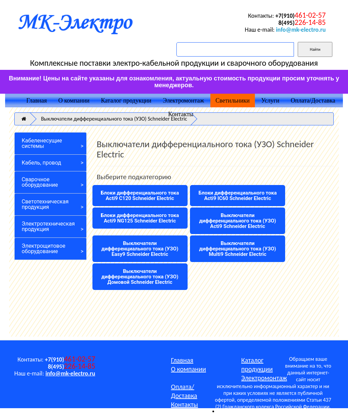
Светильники (232, 100)
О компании (74, 100)
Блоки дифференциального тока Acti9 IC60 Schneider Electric (237, 195)
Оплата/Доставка (313, 100)
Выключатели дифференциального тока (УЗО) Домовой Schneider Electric (139, 276)
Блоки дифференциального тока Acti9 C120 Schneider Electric (140, 195)
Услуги (270, 100)
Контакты (180, 114)
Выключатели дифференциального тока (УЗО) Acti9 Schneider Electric (237, 220)
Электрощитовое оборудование (44, 249)
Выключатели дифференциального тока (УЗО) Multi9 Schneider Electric (237, 248)
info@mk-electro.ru (301, 29)
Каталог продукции (126, 100)
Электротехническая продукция (48, 226)
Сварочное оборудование (40, 182)
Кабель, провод (41, 162)
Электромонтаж (183, 100)
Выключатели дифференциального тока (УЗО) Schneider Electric (114, 119)
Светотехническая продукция (45, 204)
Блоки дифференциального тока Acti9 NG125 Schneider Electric (140, 218)
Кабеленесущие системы (42, 143)
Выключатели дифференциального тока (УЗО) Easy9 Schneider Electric (139, 248)
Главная (36, 100)
